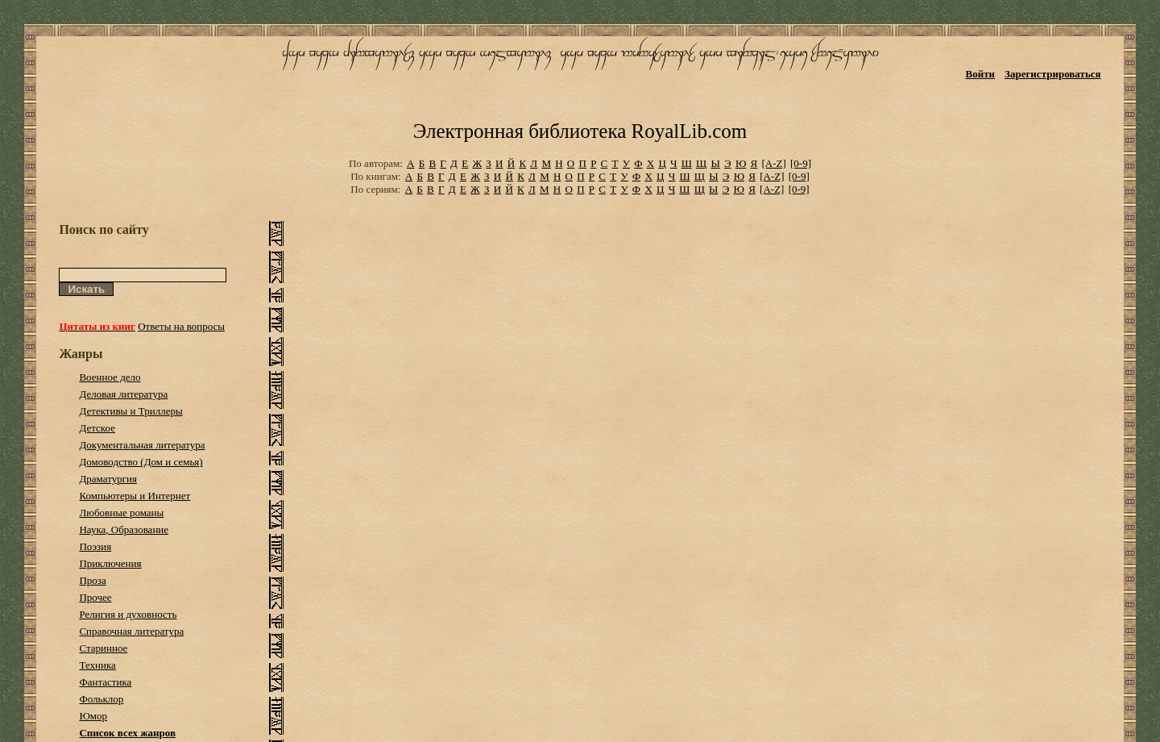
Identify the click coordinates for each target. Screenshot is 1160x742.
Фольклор (101, 699)
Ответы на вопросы (181, 326)
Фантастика (105, 682)
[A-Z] (773, 163)
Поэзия (95, 546)
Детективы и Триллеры (130, 411)
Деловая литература (123, 394)
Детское (97, 428)
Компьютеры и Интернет (134, 496)
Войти (981, 74)
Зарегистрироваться (1052, 74)
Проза (92, 580)
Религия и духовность (127, 614)
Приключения (110, 563)
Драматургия (108, 479)
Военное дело (109, 377)
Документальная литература (142, 445)
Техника (97, 665)
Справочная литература (131, 631)
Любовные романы (121, 512)
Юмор (93, 716)
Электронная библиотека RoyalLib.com (580, 131)
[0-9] (800, 163)
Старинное (103, 648)
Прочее (95, 597)
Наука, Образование (123, 529)
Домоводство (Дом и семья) (140, 462)
